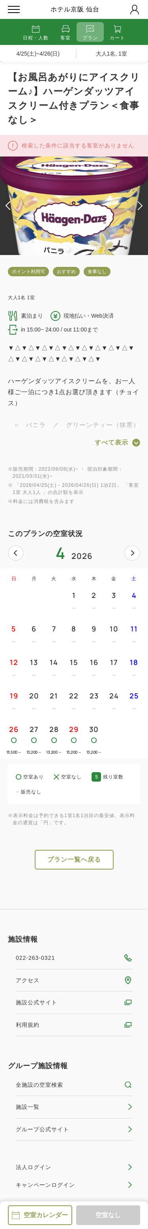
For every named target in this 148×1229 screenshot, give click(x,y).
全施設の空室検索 (74, 1085)
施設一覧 (74, 1107)
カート (117, 33)
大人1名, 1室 (111, 53)
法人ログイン (74, 1167)
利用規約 (74, 1025)
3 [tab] (80, 249)
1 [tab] (67, 249)
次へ (132, 553)
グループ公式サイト (74, 1129)
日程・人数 (36, 33)
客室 (65, 33)
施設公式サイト (74, 1002)
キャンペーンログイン (74, 1185)
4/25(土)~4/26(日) (38, 53)
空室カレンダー (40, 1215)
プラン (90, 33)
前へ (16, 553)
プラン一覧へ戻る (74, 859)
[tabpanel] (74, 205)
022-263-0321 (74, 958)
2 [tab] (74, 249)
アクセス (74, 980)
